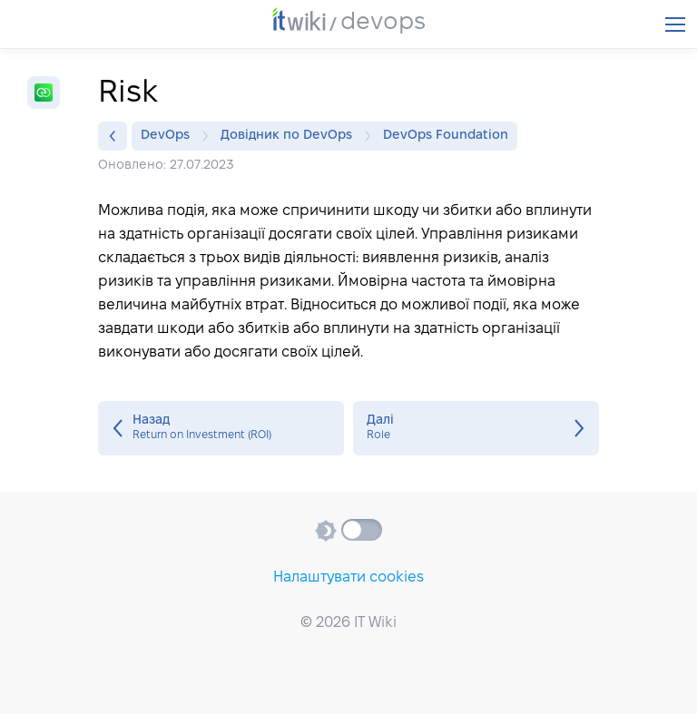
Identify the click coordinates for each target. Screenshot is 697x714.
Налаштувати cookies (348, 577)
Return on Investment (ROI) (221, 428)
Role (476, 428)
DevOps (170, 136)
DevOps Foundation (445, 136)
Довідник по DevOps (291, 136)
